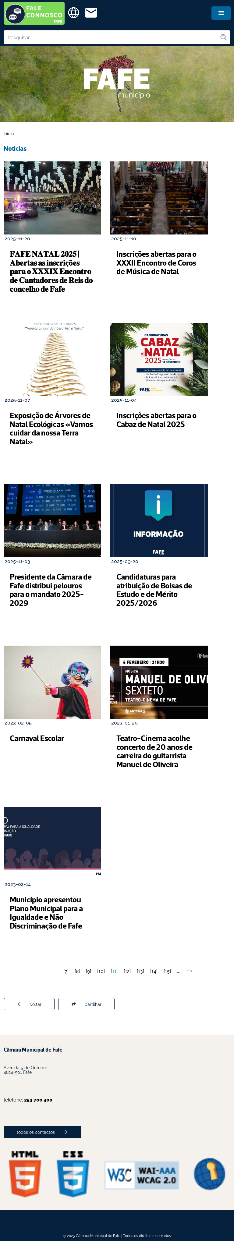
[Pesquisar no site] (112, 37)
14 (153, 971)
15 (167, 971)
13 (140, 971)
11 (114, 971)
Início (9, 133)
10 (101, 971)
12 (127, 971)
